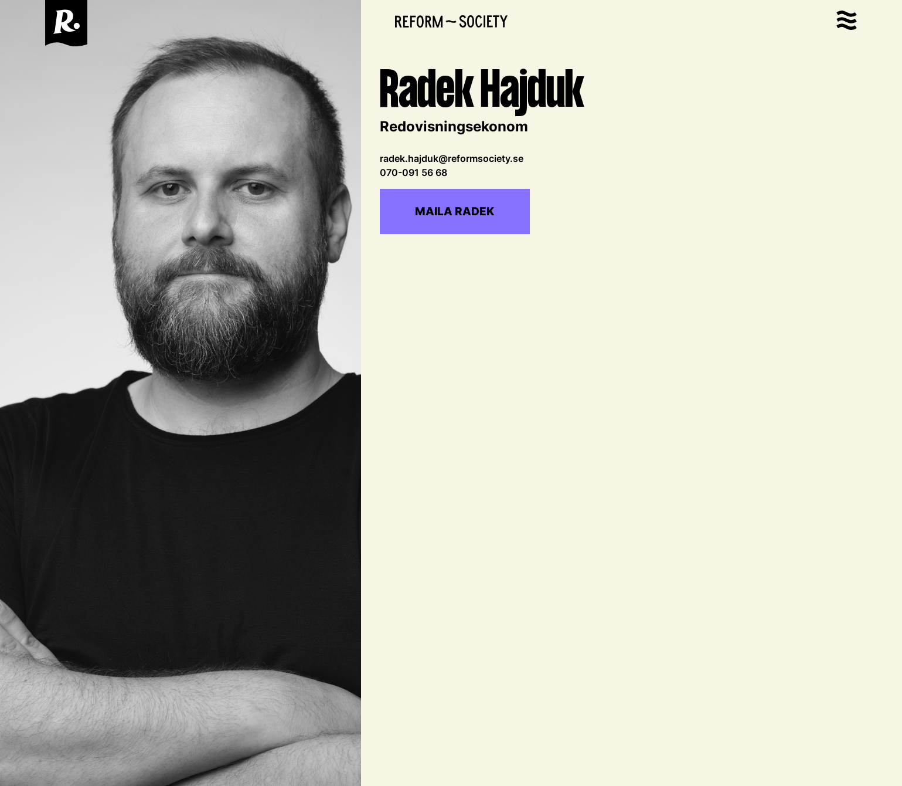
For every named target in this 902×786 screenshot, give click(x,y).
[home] (66, 23)
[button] (846, 23)
